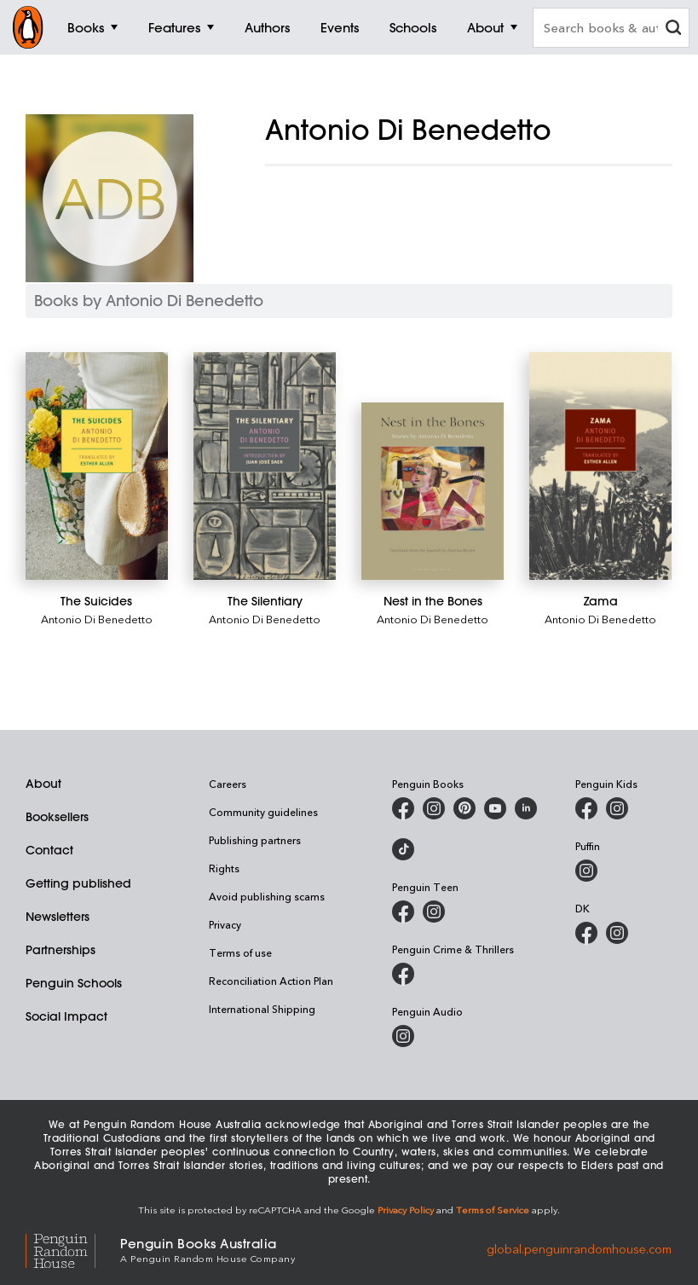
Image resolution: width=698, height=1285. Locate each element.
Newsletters (57, 916)
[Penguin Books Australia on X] (464, 808)
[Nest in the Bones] (432, 491)
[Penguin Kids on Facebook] (586, 808)
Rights (224, 868)
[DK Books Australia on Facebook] (586, 933)
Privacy (225, 924)
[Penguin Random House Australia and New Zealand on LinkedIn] (526, 808)
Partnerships (60, 950)
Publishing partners (255, 840)
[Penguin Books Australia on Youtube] (495, 808)
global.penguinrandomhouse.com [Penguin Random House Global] (579, 1249)
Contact (49, 850)
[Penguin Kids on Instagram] (617, 808)
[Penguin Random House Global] (73, 1249)
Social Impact (66, 1016)
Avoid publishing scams (267, 896)
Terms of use (240, 952)
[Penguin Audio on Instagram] (403, 1036)
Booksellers (57, 817)
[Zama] (600, 466)
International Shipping (262, 1008)
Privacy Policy (406, 1209)
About (43, 783)
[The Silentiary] (264, 466)
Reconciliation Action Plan (271, 980)
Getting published (78, 883)
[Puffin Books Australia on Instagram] (586, 871)
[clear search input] (673, 29)
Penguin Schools (74, 983)
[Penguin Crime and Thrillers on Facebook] (403, 974)
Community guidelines (263, 811)
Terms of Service (492, 1209)
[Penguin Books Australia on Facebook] (403, 808)
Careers (227, 783)
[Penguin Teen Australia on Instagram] (434, 911)
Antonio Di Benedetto (97, 619)
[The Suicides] (97, 466)
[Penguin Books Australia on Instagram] (434, 808)
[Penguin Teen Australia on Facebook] (403, 911)
